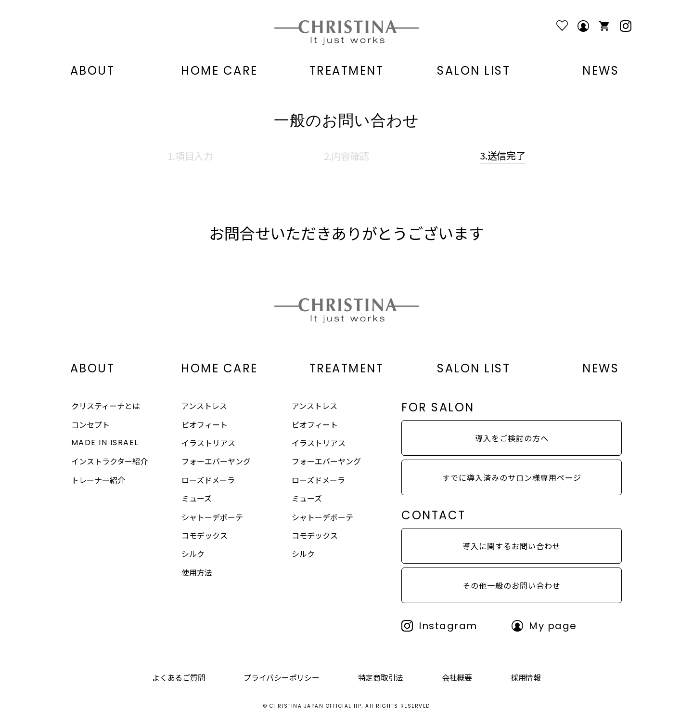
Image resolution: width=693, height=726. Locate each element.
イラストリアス (208, 443)
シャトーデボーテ (212, 517)
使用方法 (196, 572)
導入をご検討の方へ (512, 438)
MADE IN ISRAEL (105, 442)
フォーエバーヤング (216, 461)
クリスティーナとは (105, 405)
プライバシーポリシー (281, 677)
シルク (193, 553)
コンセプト (90, 424)
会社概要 (457, 677)
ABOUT (92, 71)
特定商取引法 (380, 677)
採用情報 (526, 677)
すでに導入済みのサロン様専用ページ (511, 477)
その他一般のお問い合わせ (511, 585)
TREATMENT (346, 71)
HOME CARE (219, 71)
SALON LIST (473, 71)
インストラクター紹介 (109, 461)
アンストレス (204, 405)
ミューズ (196, 498)
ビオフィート (204, 424)
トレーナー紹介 (98, 480)
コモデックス (204, 535)
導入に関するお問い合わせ (511, 546)
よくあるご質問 (178, 677)
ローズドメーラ (208, 480)
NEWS (600, 71)
